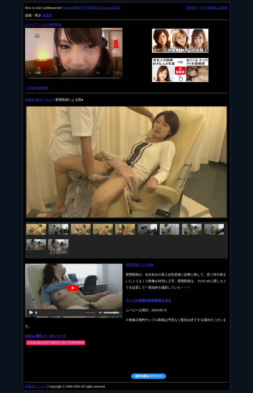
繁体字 (80, 8)
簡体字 (91, 8)
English (68, 8)
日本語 (115, 8)
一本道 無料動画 (37, 88)
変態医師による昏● (140, 265)
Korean (103, 8)
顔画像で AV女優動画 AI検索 (207, 8)
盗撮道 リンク (35, 386)
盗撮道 (47, 15)
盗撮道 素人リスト (38, 99)
